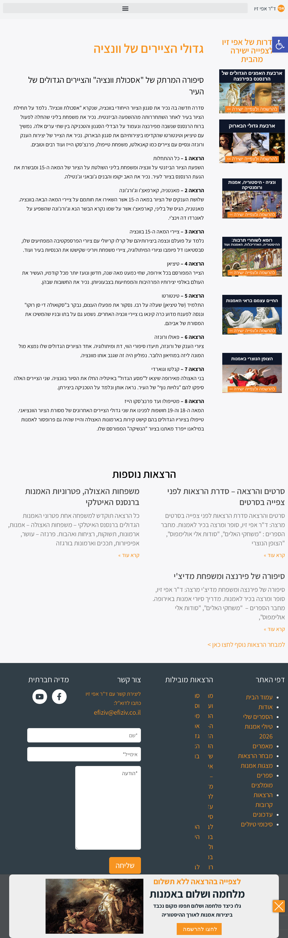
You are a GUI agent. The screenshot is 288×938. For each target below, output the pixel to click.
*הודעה (108, 808)
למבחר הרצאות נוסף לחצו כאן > (246, 644)
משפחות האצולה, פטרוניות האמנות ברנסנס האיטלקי (82, 496)
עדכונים (263, 814)
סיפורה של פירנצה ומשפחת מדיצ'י (229, 575)
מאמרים (263, 746)
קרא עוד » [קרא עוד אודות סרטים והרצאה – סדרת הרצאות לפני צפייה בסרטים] (274, 555)
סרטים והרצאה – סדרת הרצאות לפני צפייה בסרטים (226, 496)
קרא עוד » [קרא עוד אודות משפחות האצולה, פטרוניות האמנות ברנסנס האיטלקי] (128, 555)
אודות (265, 706)
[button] (280, 45)
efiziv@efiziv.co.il (117, 712)
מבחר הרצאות (255, 755)
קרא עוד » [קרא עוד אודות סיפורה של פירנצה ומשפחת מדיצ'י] (274, 628)
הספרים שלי (258, 716)
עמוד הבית (259, 697)
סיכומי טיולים (257, 824)
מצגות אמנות (257, 765)
